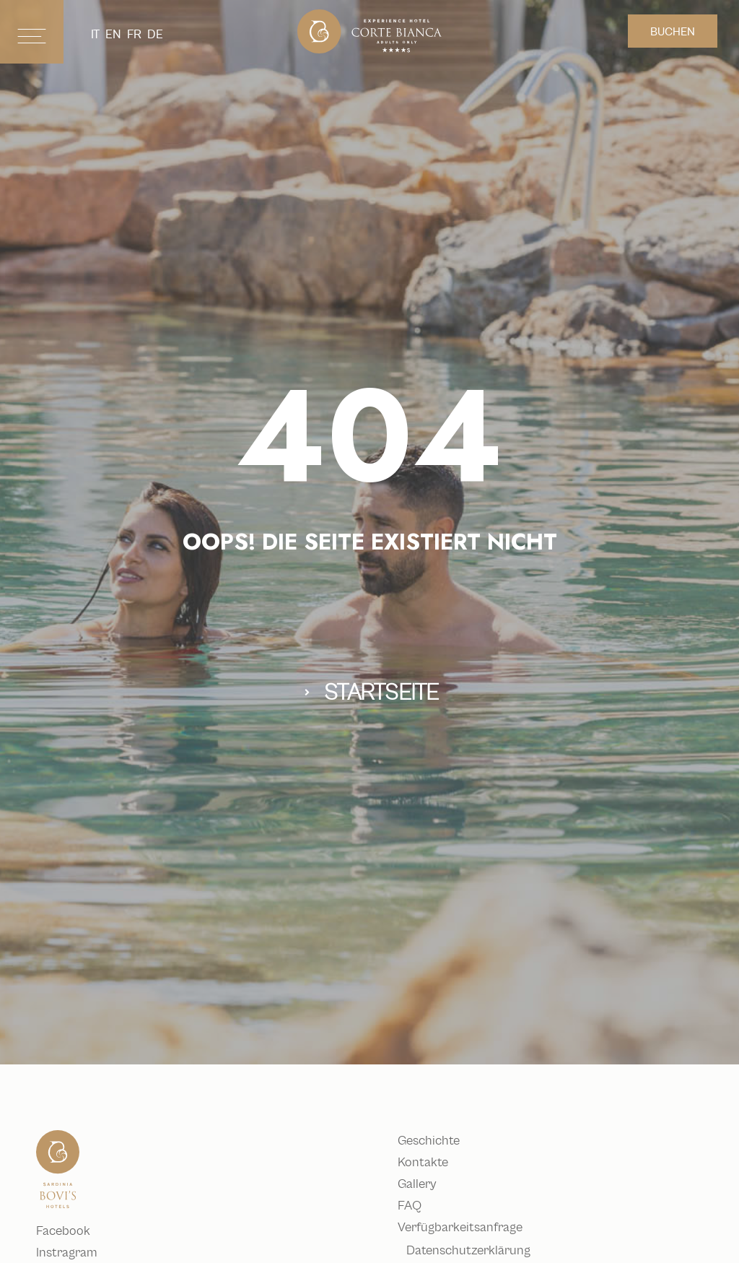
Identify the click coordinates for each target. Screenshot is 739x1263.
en (113, 34)
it (95, 34)
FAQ (418, 1205)
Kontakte (431, 1162)
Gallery (425, 1184)
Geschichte (437, 1140)
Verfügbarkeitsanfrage (468, 1227)
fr (134, 34)
